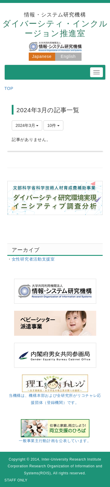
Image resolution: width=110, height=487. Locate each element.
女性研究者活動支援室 (33, 259)
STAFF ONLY (16, 480)
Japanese (41, 56)
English (68, 56)
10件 (53, 125)
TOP (8, 88)
